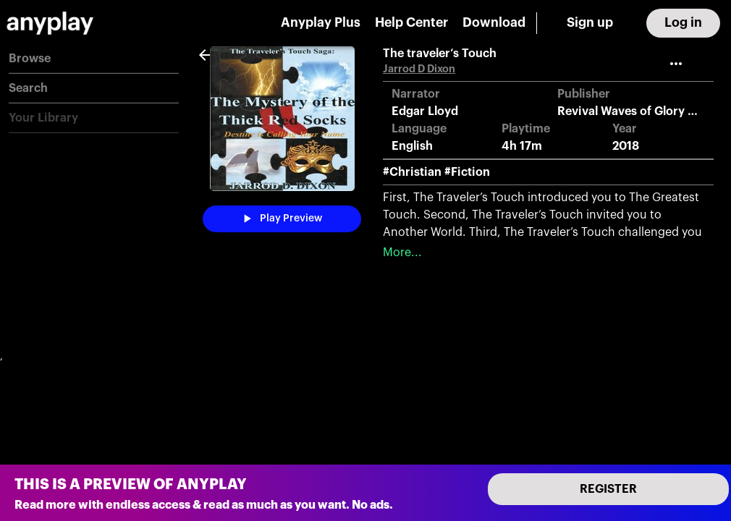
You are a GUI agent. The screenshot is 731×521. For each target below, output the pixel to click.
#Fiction (467, 172)
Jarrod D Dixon (419, 69)
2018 (625, 146)
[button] (94, 59)
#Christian (412, 172)
